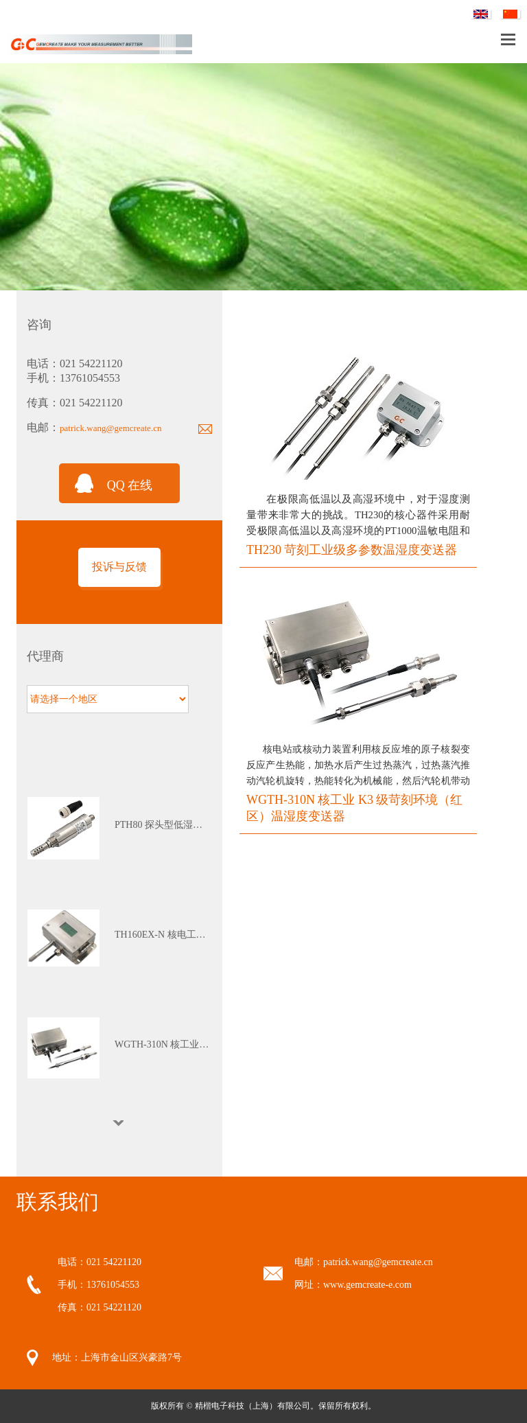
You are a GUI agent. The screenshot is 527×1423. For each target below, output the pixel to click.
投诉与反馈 (119, 566)
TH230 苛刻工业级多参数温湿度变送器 (352, 550)
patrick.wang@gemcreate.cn (110, 428)
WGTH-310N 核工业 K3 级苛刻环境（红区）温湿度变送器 (354, 808)
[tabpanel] (119, 828)
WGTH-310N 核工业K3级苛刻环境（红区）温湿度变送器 (163, 1044)
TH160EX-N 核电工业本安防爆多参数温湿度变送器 (163, 934)
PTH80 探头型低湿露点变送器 (163, 825)
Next (119, 1123)
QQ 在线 (130, 485)
